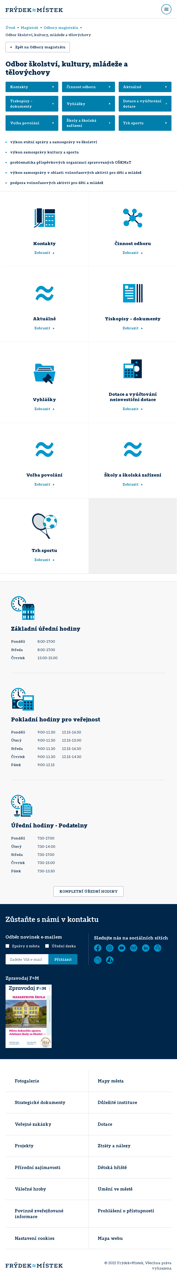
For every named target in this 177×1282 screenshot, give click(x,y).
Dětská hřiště (112, 1167)
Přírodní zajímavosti (38, 1167)
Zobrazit (44, 252)
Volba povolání (32, 123)
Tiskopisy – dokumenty (32, 103)
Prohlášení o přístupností (126, 1210)
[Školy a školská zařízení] (132, 449)
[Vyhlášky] (44, 374)
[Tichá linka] (157, 948)
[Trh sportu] (44, 525)
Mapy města (111, 1080)
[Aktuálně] (44, 293)
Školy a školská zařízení (88, 123)
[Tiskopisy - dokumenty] (132, 293)
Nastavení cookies (34, 1238)
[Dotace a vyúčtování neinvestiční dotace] (132, 368)
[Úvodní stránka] (34, 9)
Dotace (105, 1124)
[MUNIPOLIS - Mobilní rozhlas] (133, 948)
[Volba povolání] (44, 449)
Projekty (24, 1145)
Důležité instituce (117, 1102)
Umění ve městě (115, 1189)
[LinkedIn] (145, 948)
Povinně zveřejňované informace (39, 1213)
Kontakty (32, 87)
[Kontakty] (44, 218)
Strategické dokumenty (40, 1102)
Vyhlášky (88, 104)
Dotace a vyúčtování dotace (145, 103)
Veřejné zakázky (33, 1124)
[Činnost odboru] (132, 218)
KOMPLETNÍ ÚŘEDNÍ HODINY (88, 891)
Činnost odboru (88, 87)
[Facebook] (97, 948)
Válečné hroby (30, 1189)
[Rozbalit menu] (166, 9)
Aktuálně (145, 87)
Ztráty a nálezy (114, 1145)
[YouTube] (121, 948)
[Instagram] (109, 948)
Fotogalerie (27, 1080)
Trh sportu (145, 123)
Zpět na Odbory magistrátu (37, 47)
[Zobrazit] (97, 960)
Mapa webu (110, 1238)
